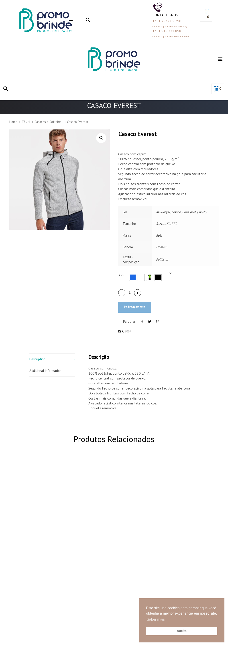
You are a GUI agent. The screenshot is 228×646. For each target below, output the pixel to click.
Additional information (45, 371)
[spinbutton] (130, 292)
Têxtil (26, 122)
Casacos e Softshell (49, 122)
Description (37, 359)
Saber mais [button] (156, 619)
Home (13, 122)
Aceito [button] (182, 631)
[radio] (132, 277)
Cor (122, 275)
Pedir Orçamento (134, 307)
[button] (88, 20)
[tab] (52, 359)
